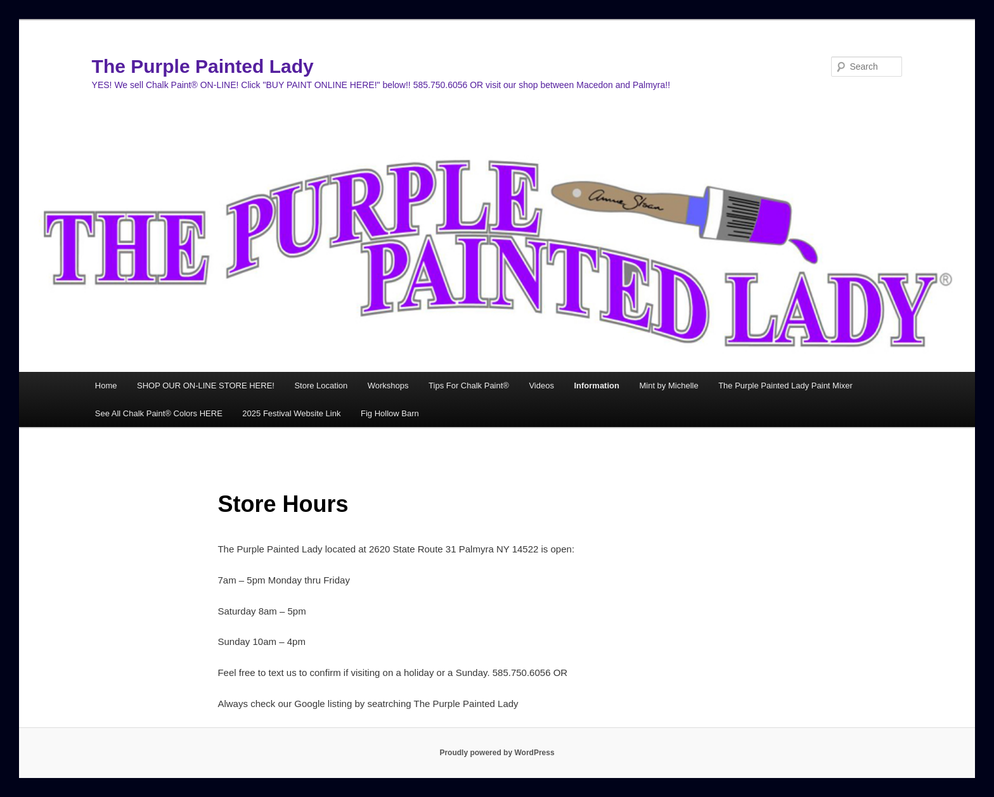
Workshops (388, 385)
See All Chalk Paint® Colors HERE (159, 413)
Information (596, 385)
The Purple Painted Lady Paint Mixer (785, 385)
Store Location (320, 385)
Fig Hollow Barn (390, 413)
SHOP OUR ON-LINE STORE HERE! (205, 385)
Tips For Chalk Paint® (469, 385)
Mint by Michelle (668, 385)
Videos (541, 385)
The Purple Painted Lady (203, 66)
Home (106, 385)
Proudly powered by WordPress (496, 752)
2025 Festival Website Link (291, 413)
